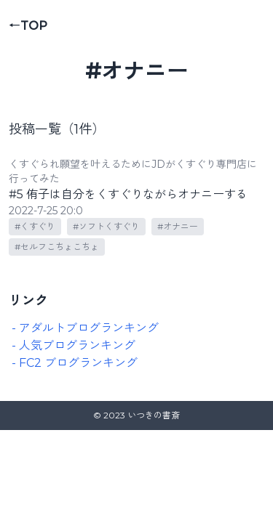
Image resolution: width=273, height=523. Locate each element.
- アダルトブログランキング (85, 328)
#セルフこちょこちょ (57, 246)
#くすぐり (35, 226)
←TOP (28, 26)
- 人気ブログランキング (73, 345)
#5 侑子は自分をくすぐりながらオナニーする (128, 194)
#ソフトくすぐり (106, 226)
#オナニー (177, 226)
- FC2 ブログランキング (75, 363)
